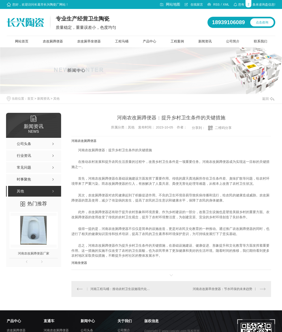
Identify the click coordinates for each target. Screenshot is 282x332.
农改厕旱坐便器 (89, 41)
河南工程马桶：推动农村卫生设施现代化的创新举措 (121, 288)
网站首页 (21, 41)
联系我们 (260, 41)
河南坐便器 (79, 263)
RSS (216, 4)
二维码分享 (223, 128)
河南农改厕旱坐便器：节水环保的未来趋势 (222, 288)
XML (226, 4)
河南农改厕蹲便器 (83, 141)
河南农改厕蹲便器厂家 (33, 253)
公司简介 (232, 41)
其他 (56, 98)
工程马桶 (121, 41)
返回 (268, 99)
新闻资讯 (205, 41)
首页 (30, 98)
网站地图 (173, 4)
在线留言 (196, 4)
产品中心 (149, 41)
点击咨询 (262, 22)
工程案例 (177, 41)
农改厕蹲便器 (53, 41)
